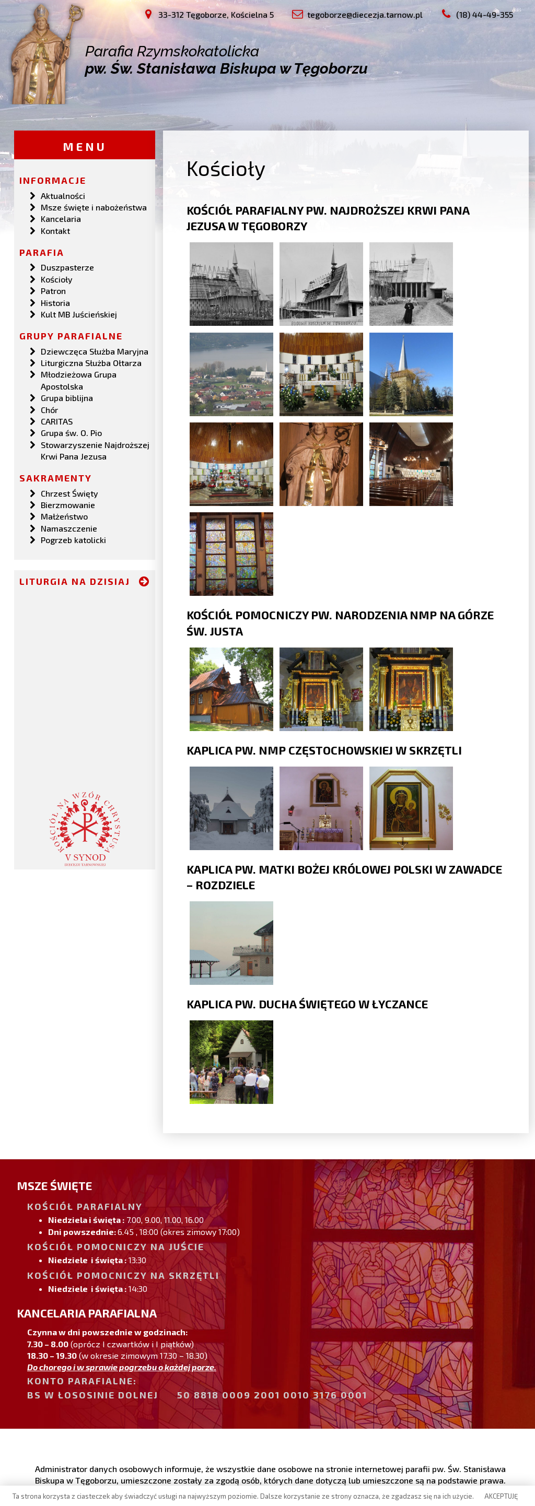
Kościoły (57, 279)
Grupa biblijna (67, 397)
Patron (53, 290)
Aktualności (63, 194)
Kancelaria (61, 218)
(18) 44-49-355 (78, 1434)
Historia (55, 302)
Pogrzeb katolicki (73, 539)
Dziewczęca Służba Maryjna (94, 350)
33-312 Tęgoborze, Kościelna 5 (106, 1410)
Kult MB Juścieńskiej (79, 314)
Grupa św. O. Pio (71, 432)
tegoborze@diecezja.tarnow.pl (106, 1422)
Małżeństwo (64, 516)
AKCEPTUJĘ (501, 1496)
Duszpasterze (67, 267)
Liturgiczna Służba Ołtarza (91, 362)
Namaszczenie (69, 528)
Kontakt (55, 230)
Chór (49, 409)
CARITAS (57, 421)
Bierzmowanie (68, 504)
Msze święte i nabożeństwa (94, 206)
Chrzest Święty (69, 492)
